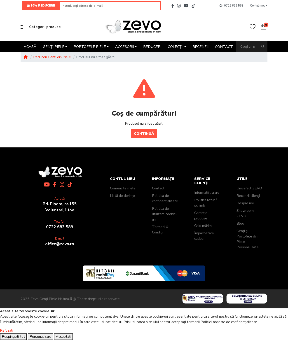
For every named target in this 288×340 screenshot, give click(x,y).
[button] (258, 6)
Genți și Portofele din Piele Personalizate (247, 239)
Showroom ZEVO (245, 213)
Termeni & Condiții (160, 229)
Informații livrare (206, 192)
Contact (158, 188)
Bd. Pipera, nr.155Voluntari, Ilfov (60, 207)
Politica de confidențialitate (165, 198)
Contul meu (122, 179)
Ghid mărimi (203, 225)
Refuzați (6, 330)
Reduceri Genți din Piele (52, 57)
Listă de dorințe (122, 195)
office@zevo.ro (59, 244)
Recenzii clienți (248, 195)
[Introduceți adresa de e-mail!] (110, 5)
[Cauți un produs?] (247, 46)
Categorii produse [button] (41, 26)
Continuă (144, 133)
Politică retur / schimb (205, 203)
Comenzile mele (123, 188)
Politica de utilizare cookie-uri (164, 214)
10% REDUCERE (41, 6)
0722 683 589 (59, 227)
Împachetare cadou (204, 236)
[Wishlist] (252, 27)
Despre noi (245, 203)
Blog (240, 223)
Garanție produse (200, 215)
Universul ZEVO (249, 188)
